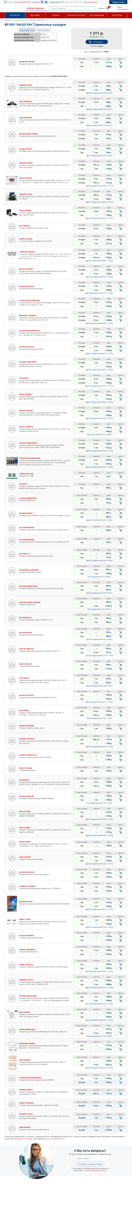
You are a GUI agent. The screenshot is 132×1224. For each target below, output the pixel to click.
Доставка (35, 15)
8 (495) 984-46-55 (24, 2)
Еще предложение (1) (99, 434)
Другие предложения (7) (99, 93)
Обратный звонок (90, 2)
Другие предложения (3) (99, 819)
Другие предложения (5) (99, 186)
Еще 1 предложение (96, 52)
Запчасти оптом (76, 15)
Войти (119, 7)
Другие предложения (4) (99, 277)
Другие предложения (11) (99, 386)
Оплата (56, 15)
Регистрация (122, 9)
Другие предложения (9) (99, 451)
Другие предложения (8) (99, 109)
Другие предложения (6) (99, 218)
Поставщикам (96, 15)
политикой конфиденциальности (95, 1170)
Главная (8, 20)
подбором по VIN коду (23, 1139)
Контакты (117, 15)
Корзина (101, 8)
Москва (10, 2)
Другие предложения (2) (99, 155)
